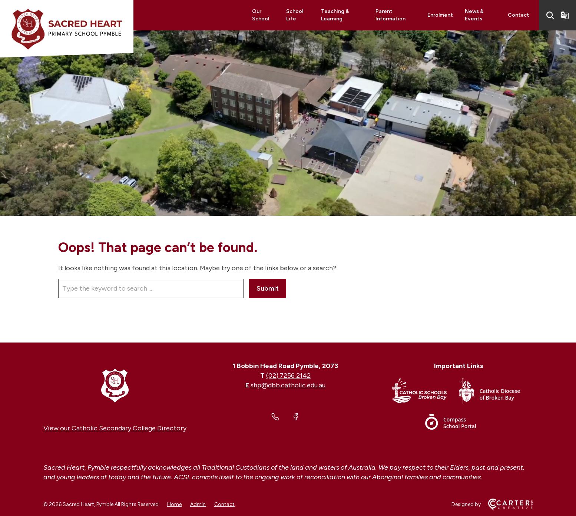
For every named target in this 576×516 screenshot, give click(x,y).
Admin (198, 504)
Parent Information (390, 15)
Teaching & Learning (335, 15)
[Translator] (564, 15)
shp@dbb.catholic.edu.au (288, 385)
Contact (518, 15)
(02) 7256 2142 (288, 375)
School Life (294, 15)
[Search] (550, 15)
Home (174, 504)
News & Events (474, 15)
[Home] (114, 385)
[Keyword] (151, 288)
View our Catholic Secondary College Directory (114, 428)
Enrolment (440, 15)
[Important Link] (425, 392)
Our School (260, 15)
